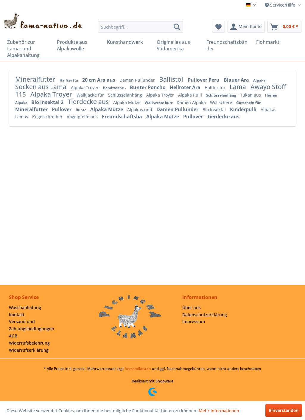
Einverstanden (283, 410)
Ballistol (172, 79)
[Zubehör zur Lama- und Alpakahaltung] (28, 48)
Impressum (193, 321)
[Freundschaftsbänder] (227, 45)
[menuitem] (140, 27)
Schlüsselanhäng (125, 95)
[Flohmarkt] (277, 42)
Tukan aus (251, 95)
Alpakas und (140, 109)
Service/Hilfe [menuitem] (280, 5)
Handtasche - (115, 87)
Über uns (191, 307)
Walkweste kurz (159, 102)
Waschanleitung (25, 307)
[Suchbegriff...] (140, 27)
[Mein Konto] (246, 27)
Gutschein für (248, 102)
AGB (13, 336)
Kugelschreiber (48, 117)
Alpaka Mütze (127, 102)
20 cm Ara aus (99, 80)
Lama (239, 87)
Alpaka (259, 80)
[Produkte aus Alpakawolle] (77, 45)
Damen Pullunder (137, 80)
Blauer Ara (237, 80)
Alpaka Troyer (85, 87)
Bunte (81, 109)
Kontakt (16, 314)
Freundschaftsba (122, 116)
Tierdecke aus (89, 101)
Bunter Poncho (148, 87)
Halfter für (69, 80)
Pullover (62, 109)
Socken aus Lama (41, 87)
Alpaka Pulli (190, 95)
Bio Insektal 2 (48, 102)
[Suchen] (177, 27)
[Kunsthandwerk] (127, 42)
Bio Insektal (215, 109)
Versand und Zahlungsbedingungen (31, 325)
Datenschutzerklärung (204, 314)
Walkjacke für (91, 95)
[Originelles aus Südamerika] (177, 45)
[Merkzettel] (218, 27)
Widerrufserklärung (29, 350)
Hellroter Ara (186, 87)
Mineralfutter (36, 79)
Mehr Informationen (219, 410)
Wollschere (221, 102)
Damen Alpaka (192, 102)
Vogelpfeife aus (83, 117)
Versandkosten (138, 368)
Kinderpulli (244, 109)
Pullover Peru (204, 80)
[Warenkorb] (284, 27)
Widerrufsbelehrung (29, 343)
